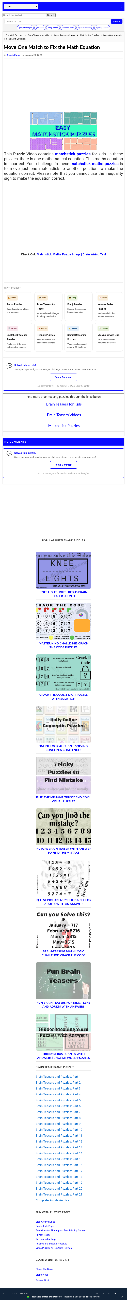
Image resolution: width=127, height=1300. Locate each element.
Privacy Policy (43, 1235)
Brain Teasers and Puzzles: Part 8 (58, 1118)
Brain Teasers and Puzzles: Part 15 (59, 1159)
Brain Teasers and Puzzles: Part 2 (58, 1082)
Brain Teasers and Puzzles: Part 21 (59, 1194)
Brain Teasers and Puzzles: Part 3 (58, 1088)
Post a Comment (63, 377)
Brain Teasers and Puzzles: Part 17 (59, 1171)
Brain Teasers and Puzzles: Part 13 (59, 1147)
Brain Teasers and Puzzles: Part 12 (59, 1141)
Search (116, 21)
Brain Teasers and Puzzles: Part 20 (59, 1188)
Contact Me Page (45, 1226)
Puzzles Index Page (46, 1239)
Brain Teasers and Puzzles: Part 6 (58, 1106)
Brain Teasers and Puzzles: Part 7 (58, 1112)
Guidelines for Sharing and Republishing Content (61, 1230)
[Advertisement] (63, 85)
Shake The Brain (44, 1269)
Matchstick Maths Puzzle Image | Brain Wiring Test (71, 254)
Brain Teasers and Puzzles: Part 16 (59, 1165)
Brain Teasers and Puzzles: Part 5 (58, 1100)
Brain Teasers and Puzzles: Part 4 (58, 1094)
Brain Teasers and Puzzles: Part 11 (59, 1135)
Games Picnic (43, 1280)
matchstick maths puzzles (94, 163)
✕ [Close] (122, 1296)
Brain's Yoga (42, 1274)
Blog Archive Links (45, 1221)
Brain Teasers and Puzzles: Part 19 (59, 1182)
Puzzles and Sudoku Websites (51, 1243)
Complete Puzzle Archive (52, 1200)
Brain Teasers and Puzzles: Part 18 (59, 1177)
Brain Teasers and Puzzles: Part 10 (59, 1129)
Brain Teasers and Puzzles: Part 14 (59, 1153)
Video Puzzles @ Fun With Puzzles (54, 1248)
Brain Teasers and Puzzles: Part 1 (58, 1076)
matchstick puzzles (73, 154)
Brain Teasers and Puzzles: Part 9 (58, 1124)
